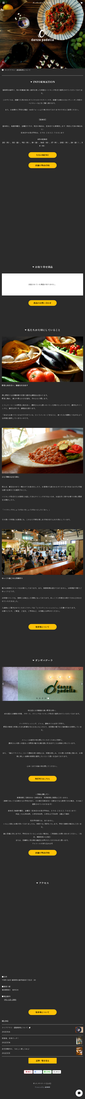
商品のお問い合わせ (42, 303)
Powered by (42, 1087)
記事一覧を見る (42, 1061)
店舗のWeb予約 (42, 165)
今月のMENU (42, 155)
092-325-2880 (10, 1000)
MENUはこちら (42, 779)
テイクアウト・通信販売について (16, 70)
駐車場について (42, 627)
